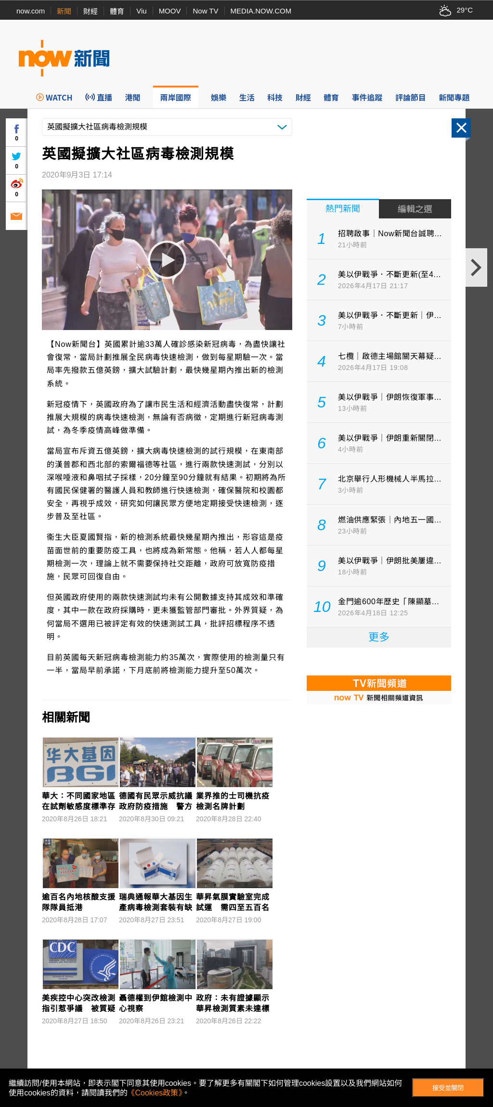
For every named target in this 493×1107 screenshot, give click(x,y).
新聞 (64, 11)
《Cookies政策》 (155, 1093)
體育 (117, 11)
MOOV (170, 11)
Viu (141, 11)
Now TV (205, 11)
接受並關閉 (448, 1088)
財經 (90, 11)
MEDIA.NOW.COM (261, 11)
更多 (378, 637)
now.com (30, 11)
